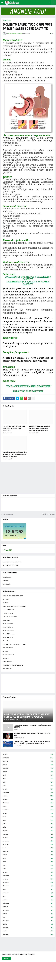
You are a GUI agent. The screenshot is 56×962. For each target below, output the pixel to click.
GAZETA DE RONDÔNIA (10, 616)
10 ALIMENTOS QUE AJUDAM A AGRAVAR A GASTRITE (28, 282)
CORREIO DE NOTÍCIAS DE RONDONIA (14, 606)
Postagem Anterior (7, 514)
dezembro (28, 761)
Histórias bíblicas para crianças (12, 562)
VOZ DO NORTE (7, 668)
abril (28, 775)
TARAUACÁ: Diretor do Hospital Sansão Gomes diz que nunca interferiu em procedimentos (39, 428)
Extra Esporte (7, 577)
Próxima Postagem (48, 514)
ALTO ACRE (6, 599)
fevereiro (28, 768)
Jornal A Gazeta (8, 623)
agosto (28, 789)
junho (28, 782)
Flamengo (6, 580)
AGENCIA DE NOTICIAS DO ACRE (13, 596)
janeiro (28, 765)
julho (28, 786)
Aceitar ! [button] (6, 958)
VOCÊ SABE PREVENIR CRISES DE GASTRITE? (28, 386)
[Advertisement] (28, 478)
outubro (28, 754)
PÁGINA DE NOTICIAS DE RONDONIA (14, 644)
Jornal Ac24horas (8, 630)
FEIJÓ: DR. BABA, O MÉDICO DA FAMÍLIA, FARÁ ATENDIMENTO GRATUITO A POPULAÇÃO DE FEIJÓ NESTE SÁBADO (32, 743)
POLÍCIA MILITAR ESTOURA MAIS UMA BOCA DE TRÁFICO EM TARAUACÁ (14, 428)
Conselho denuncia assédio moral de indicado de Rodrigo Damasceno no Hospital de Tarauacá (15, 454)
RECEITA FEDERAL (8, 655)
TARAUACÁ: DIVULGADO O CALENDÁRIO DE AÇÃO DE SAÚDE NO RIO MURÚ (32, 726)
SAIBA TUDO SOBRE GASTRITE (28, 391)
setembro (28, 792)
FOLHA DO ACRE (8, 613)
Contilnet (5, 603)
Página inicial (7, 20)
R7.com (5, 651)
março (28, 772)
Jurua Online (7, 641)
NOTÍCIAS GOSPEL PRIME (11, 565)
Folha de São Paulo (8, 609)
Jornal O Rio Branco (9, 634)
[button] (2, 2)
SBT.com (5, 658)
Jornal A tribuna (8, 627)
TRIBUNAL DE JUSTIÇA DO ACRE (13, 665)
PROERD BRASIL (8, 648)
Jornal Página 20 (8, 637)
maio (28, 779)
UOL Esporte (6, 584)
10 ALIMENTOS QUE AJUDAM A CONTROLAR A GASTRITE (28, 278)
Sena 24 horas (7, 661)
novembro (28, 758)
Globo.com (6, 620)
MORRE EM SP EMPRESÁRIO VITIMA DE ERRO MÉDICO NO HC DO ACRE (32, 734)
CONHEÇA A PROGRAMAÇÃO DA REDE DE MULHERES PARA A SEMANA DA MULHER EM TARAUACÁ (27, 715)
